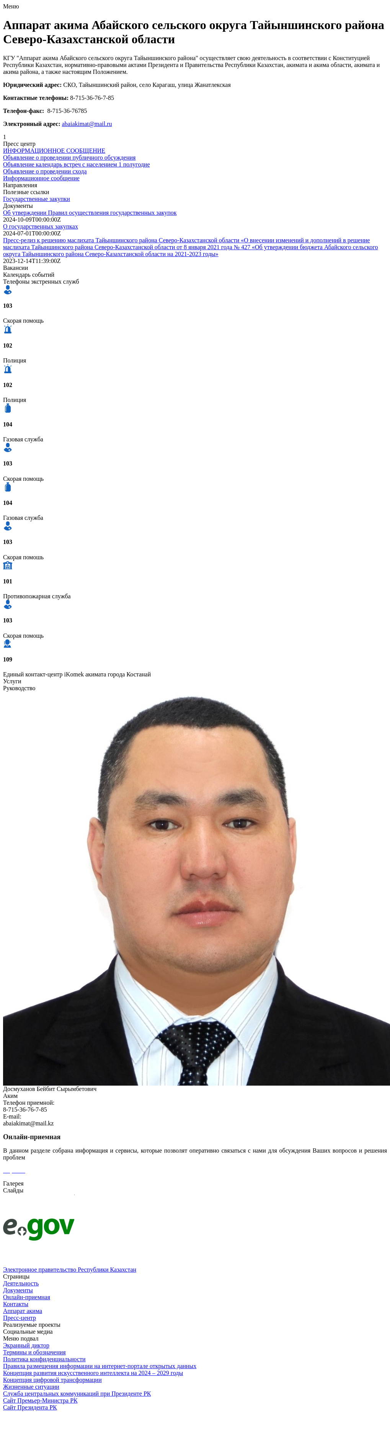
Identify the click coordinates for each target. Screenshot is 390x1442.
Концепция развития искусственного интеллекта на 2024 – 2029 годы (93, 1373)
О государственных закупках (40, 226)
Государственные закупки (36, 199)
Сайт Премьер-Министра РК (40, 1400)
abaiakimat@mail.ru (87, 124)
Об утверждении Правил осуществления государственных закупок (90, 212)
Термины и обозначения (34, 1352)
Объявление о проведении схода (45, 171)
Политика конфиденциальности (44, 1359)
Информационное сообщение (41, 178)
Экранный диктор (26, 1345)
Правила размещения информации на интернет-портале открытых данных (99, 1366)
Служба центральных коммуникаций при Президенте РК (77, 1393)
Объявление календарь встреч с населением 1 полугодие (76, 164)
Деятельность (21, 1283)
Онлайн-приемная (26, 1297)
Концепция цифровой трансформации (52, 1380)
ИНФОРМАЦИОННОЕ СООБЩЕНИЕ (54, 150)
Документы (18, 1290)
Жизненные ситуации (31, 1386)
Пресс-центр (19, 1318)
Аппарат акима (22, 1311)
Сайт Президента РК (30, 1407)
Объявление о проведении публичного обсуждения (69, 157)
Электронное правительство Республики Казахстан (69, 1269)
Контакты (15, 1304)
